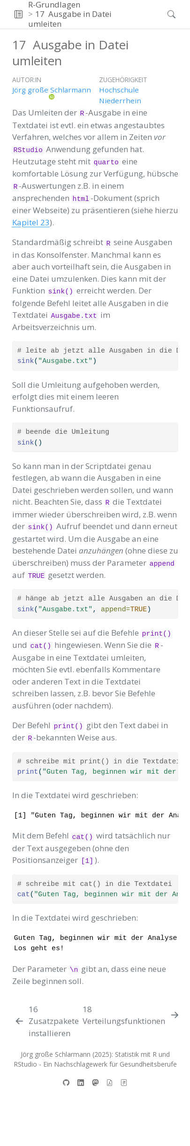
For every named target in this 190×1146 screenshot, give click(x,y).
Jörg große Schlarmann (51, 89)
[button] (18, 14)
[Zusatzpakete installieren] (46, 1021)
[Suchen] (163, 14)
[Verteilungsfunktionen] (131, 1015)
